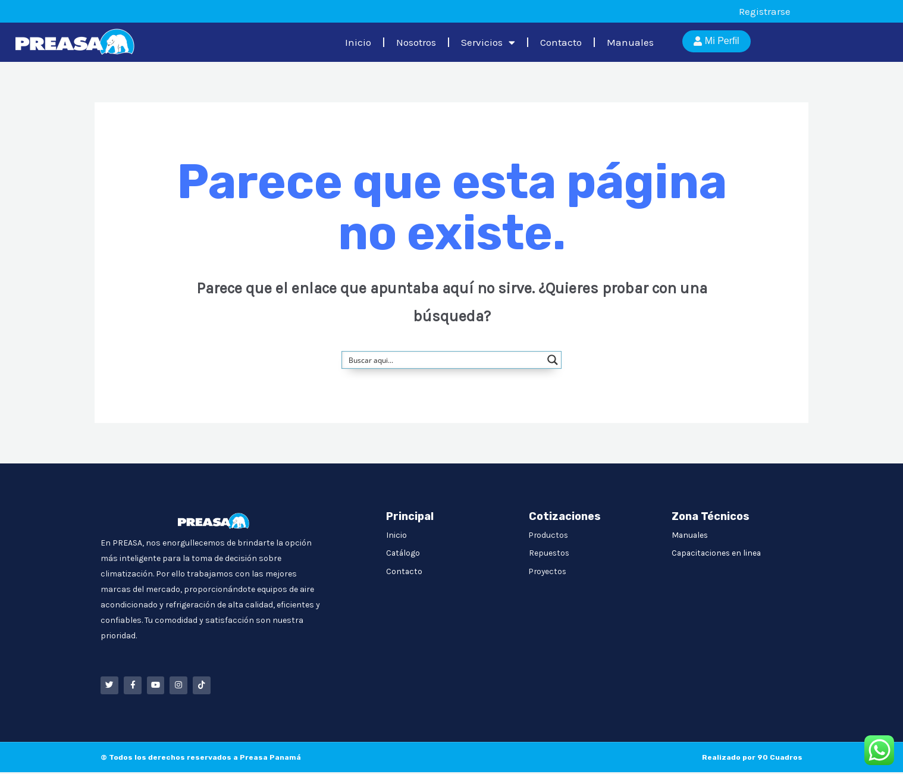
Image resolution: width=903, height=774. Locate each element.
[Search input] (444, 360)
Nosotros (416, 42)
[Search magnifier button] (552, 360)
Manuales (630, 42)
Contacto (561, 42)
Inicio (358, 42)
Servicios (488, 43)
